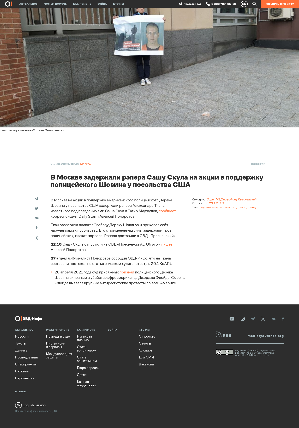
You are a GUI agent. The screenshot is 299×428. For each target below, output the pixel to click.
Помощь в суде (58, 336)
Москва (85, 164)
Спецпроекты (26, 364)
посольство (228, 207)
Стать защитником (87, 359)
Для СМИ (146, 357)
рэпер (253, 207)
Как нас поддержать (86, 383)
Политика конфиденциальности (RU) (36, 411)
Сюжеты (22, 371)
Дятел (82, 374)
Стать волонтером (86, 348)
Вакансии (146, 364)
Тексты (20, 343)
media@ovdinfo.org (266, 336)
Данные (21, 350)
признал (127, 272)
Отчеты (145, 343)
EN (244, 4)
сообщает (167, 211)
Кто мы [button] (118, 4)
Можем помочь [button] (55, 4)
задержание (209, 207)
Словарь (145, 350)
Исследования (26, 357)
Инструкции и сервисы (55, 345)
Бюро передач (88, 368)
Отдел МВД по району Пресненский (232, 199)
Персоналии (24, 378)
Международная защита (59, 355)
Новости (258, 164)
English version (30, 405)
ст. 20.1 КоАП (214, 203)
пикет (243, 207)
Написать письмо (84, 338)
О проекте (147, 336)
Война (102, 4)
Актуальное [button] (28, 4)
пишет (167, 244)
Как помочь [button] (82, 4)
